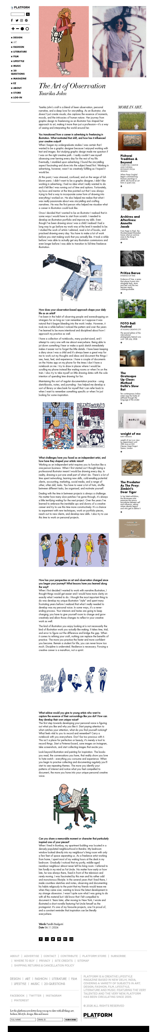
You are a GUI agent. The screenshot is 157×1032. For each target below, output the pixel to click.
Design (16, 37)
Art (14, 42)
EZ (13, 83)
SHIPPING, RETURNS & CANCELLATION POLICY (44, 965)
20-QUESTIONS (54, 983)
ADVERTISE (31, 956)
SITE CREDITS (64, 961)
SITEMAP (83, 961)
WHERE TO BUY (24, 961)
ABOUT (16, 88)
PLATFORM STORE (94, 956)
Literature (19, 52)
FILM (74, 978)
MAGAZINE (18, 79)
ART (27, 978)
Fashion (17, 47)
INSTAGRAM (53, 996)
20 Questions (18, 72)
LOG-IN (16, 97)
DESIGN (15, 978)
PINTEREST (21, 1000)
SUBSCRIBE (118, 956)
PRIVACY (44, 961)
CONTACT (50, 956)
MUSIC (35, 983)
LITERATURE (59, 978)
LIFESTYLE (20, 983)
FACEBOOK (17, 996)
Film (15, 56)
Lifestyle (17, 61)
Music (16, 66)
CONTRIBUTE (69, 956)
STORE (16, 93)
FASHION (41, 978)
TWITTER (35, 996)
